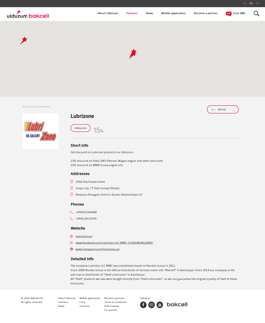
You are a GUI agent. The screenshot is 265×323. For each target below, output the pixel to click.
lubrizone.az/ (84, 236)
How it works (111, 306)
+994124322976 (86, 219)
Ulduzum (80, 128)
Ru (257, 3)
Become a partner (206, 13)
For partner (110, 310)
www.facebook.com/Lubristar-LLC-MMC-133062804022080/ (114, 243)
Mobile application (174, 13)
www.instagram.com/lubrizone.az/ (98, 249)
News (149, 13)
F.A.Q (82, 302)
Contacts (85, 306)
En (251, 3)
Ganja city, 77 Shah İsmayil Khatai (98, 188)
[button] (132, 55)
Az (244, 3)
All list (222, 109)
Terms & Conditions (115, 302)
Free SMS (239, 13)
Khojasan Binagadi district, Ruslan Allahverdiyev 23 (109, 195)
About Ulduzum (108, 13)
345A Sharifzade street (90, 182)
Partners (132, 13)
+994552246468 (86, 212)
